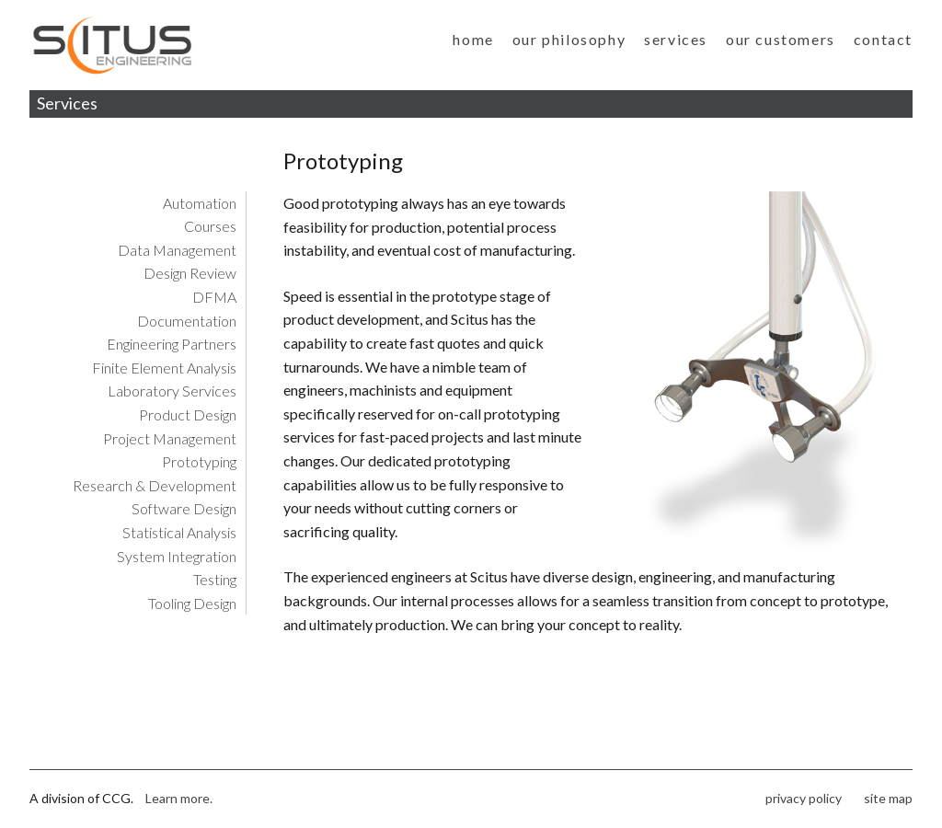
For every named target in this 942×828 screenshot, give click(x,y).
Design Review (190, 273)
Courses (210, 226)
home (473, 39)
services (675, 39)
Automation (199, 203)
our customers (780, 39)
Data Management (177, 250)
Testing (214, 579)
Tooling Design (192, 603)
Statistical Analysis (179, 532)
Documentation (186, 320)
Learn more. (179, 798)
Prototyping (199, 461)
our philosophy (569, 39)
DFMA (214, 296)
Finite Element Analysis (164, 367)
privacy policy (803, 798)
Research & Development (154, 485)
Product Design (187, 414)
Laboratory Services (172, 390)
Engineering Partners (171, 343)
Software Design (184, 508)
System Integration (176, 556)
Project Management (169, 438)
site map (888, 798)
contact (883, 39)
